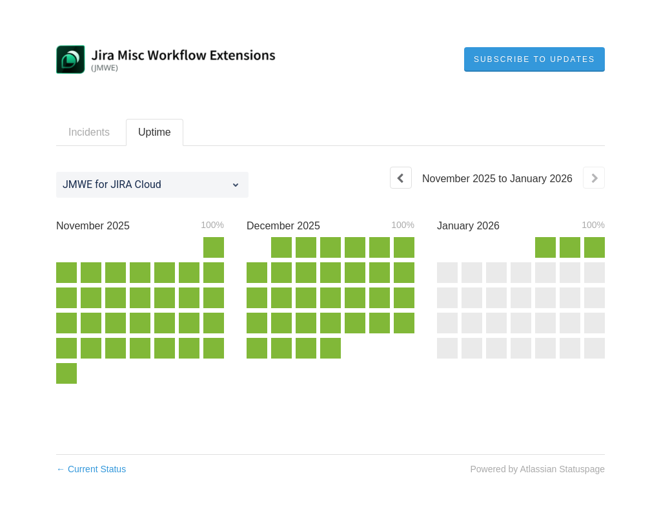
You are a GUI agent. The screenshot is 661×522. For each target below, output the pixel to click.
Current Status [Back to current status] (91, 469)
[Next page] (594, 178)
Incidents (89, 132)
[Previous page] (401, 178)
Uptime (154, 132)
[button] (534, 59)
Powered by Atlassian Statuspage (537, 469)
